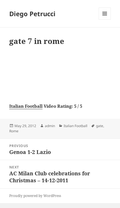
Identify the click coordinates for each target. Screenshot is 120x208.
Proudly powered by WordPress (35, 195)
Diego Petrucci (32, 13)
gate (99, 125)
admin (50, 125)
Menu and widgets (105, 19)
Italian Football (26, 106)
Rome (14, 131)
